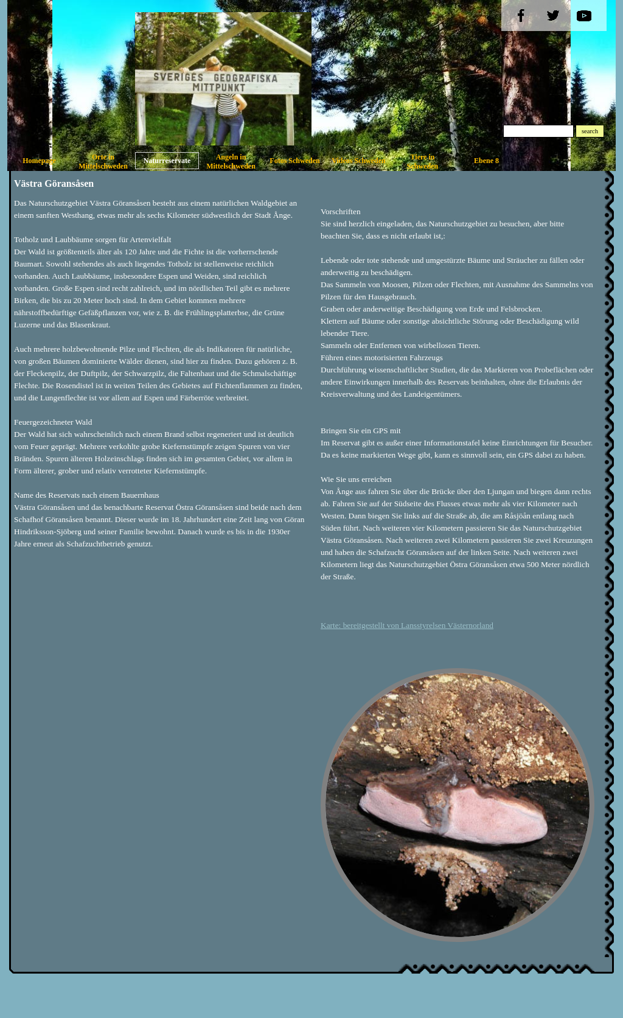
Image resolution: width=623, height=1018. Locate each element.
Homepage (39, 160)
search (590, 131)
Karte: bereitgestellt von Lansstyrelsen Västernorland (407, 625)
